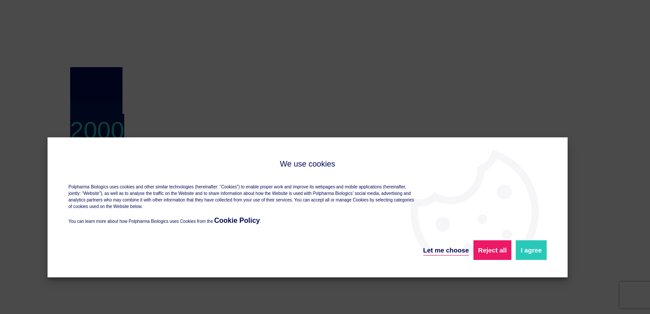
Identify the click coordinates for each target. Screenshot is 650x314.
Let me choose (446, 250)
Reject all (492, 250)
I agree (531, 250)
